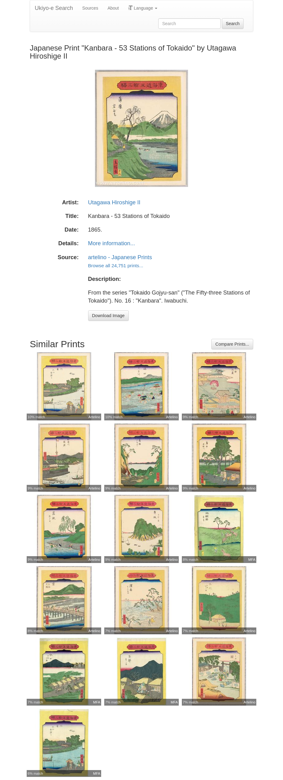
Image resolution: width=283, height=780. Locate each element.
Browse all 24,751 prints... (115, 265)
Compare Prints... (232, 344)
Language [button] (142, 8)
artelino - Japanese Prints (120, 257)
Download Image (108, 315)
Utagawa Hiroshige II (114, 202)
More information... (111, 243)
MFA (251, 559)
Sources (90, 8)
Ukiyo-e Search (54, 8)
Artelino (94, 417)
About (113, 8)
